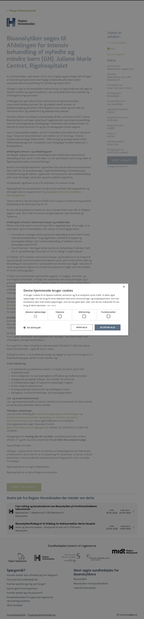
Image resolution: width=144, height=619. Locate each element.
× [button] (124, 287)
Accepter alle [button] (107, 327)
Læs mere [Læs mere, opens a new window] (52, 305)
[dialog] (72, 309)
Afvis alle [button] (81, 327)
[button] (31, 327)
